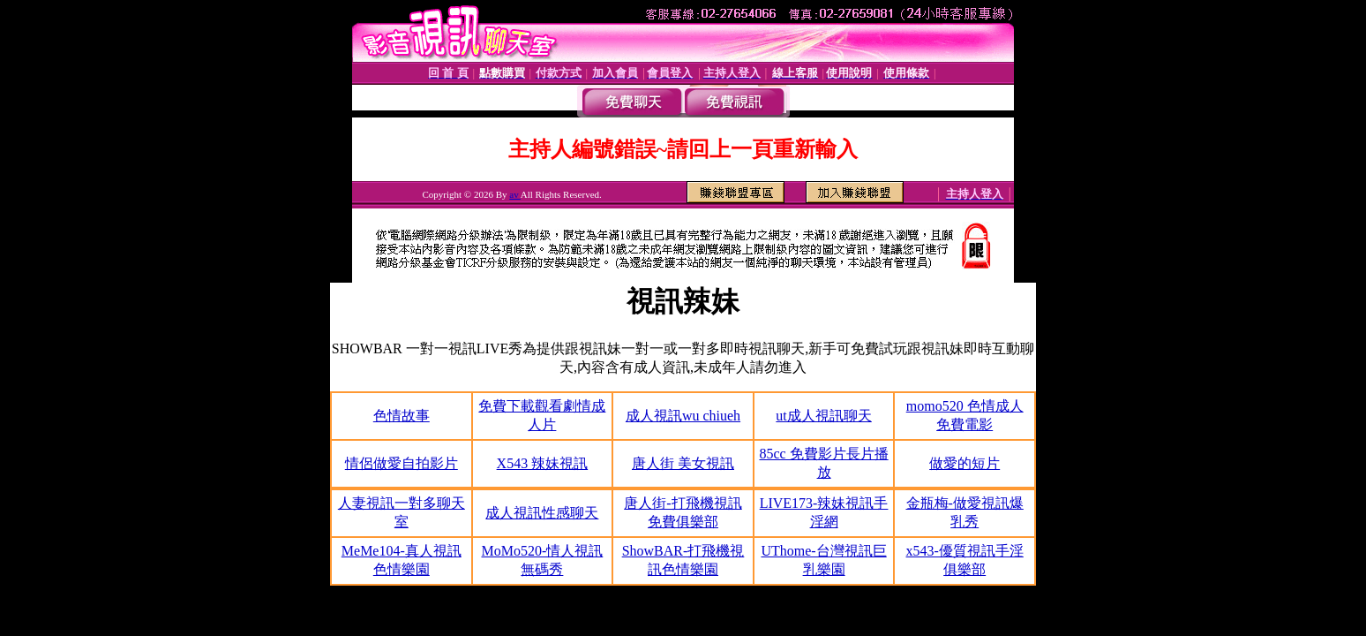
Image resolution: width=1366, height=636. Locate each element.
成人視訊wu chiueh (683, 415)
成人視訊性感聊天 (541, 512)
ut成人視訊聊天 (823, 415)
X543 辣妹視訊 (543, 463)
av (515, 194)
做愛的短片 (964, 463)
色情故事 (401, 415)
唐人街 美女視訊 (683, 463)
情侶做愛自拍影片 (401, 463)
